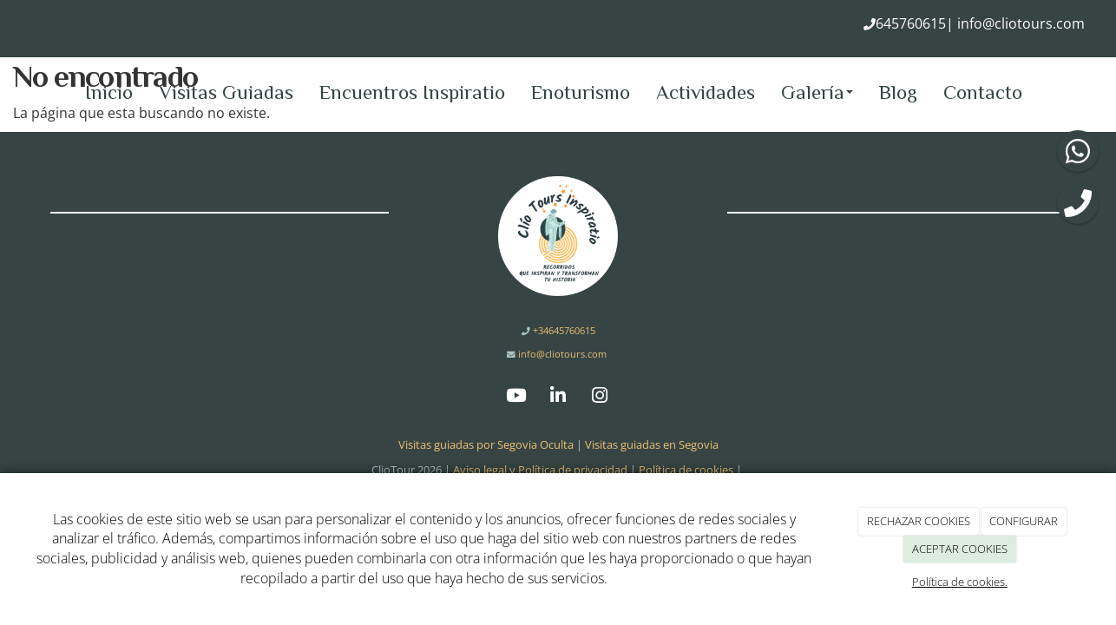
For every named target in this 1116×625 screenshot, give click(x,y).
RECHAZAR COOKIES (918, 521)
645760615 (911, 23)
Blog (898, 92)
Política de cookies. (960, 581)
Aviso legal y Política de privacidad (540, 469)
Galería (817, 92)
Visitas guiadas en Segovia (652, 444)
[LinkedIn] (558, 397)
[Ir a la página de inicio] (8, 92)
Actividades (705, 92)
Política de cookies (686, 469)
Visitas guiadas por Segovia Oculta (486, 444)
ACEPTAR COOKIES (960, 548)
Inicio (109, 92)
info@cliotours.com (1019, 23)
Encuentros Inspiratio (412, 92)
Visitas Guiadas (226, 92)
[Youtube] (516, 397)
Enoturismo (580, 92)
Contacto (982, 92)
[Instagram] (599, 397)
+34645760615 (562, 330)
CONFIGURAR (1023, 521)
